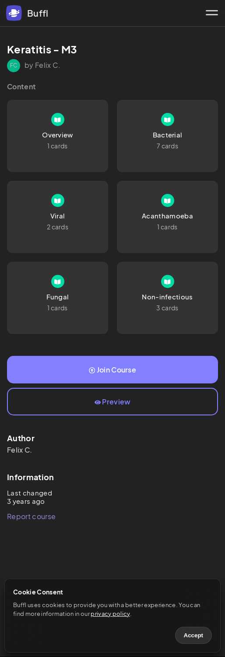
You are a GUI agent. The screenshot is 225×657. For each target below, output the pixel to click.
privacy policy (110, 613)
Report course (31, 516)
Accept (193, 635)
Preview (113, 401)
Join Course (112, 369)
